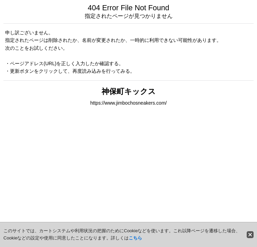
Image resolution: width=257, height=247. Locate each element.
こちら (135, 237)
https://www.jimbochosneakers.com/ (128, 103)
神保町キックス (129, 91)
